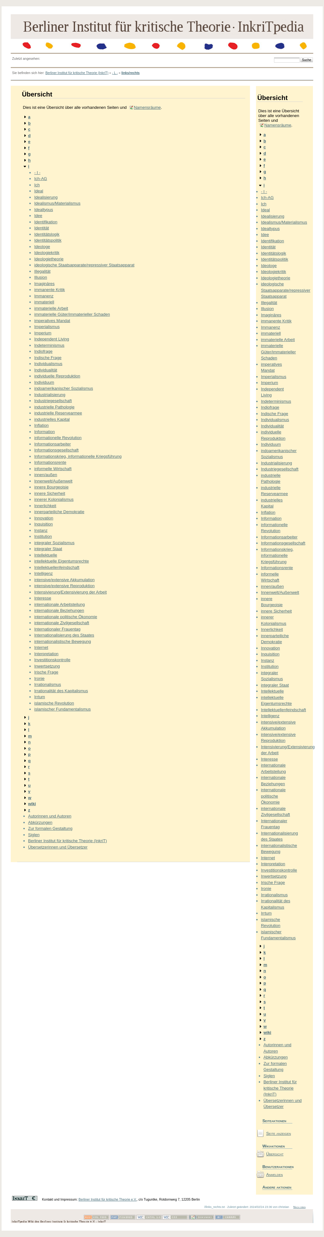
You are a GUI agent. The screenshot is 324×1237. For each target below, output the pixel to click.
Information (44, 431)
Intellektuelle (45, 555)
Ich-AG (40, 178)
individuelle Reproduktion (57, 376)
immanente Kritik (49, 289)
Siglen (34, 834)
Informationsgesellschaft (56, 450)
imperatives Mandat (52, 320)
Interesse (42, 598)
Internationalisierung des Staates (64, 635)
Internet (41, 647)
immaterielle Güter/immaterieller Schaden (72, 314)
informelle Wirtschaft (53, 468)
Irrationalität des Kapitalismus (61, 690)
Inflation (41, 425)
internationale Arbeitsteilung (59, 604)
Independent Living (51, 339)
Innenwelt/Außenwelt (53, 481)
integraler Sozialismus (54, 542)
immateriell (44, 302)
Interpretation (46, 653)
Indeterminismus (49, 345)
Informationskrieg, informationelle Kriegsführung (78, 456)
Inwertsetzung (47, 666)
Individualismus (48, 363)
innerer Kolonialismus (53, 499)
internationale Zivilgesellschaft (61, 622)
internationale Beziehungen (59, 610)
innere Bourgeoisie (51, 487)
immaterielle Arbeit (51, 308)
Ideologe (42, 246)
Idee (38, 215)
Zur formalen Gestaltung (50, 828)
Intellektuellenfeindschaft (56, 567)
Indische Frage (47, 357)
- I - (37, 172)
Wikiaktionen (273, 1146)
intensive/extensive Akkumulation (64, 579)
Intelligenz (43, 573)
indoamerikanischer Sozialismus (63, 388)
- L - (115, 73)
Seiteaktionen (274, 1120)
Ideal (38, 191)
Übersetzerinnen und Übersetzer (58, 847)
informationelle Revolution (58, 437)
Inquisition (43, 524)
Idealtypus (43, 209)
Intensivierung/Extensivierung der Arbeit (70, 592)
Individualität (45, 370)
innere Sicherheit (49, 493)
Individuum (44, 382)
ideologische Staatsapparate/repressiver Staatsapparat (84, 265)
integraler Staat (48, 548)
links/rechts (131, 73)
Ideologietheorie (49, 259)
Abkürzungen (40, 822)
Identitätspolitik (47, 240)
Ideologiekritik (46, 252)
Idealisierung (46, 197)
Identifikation (45, 222)
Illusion (40, 277)
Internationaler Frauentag (57, 629)
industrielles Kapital (52, 419)
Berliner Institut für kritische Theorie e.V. (107, 1199)
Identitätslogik (46, 234)
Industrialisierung (49, 394)
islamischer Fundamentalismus (62, 709)
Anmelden (274, 1174)
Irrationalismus (47, 684)
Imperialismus (46, 326)
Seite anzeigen (278, 1133)
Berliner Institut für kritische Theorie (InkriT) (76, 73)
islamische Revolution (54, 703)
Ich (37, 185)
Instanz (40, 530)
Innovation (43, 518)
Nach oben (299, 1207)
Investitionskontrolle (52, 659)
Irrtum (39, 696)
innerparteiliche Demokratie (59, 511)
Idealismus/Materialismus (57, 203)
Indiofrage (43, 351)
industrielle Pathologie (54, 407)
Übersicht (275, 1154)
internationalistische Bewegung (62, 641)
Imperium (42, 333)
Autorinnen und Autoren (50, 816)
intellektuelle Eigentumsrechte (61, 561)
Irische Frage (46, 672)
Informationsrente (50, 462)
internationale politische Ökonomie (65, 616)
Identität (41, 228)
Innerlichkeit (45, 505)
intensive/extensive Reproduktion (64, 585)
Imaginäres (44, 283)
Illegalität (42, 271)
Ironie (39, 678)
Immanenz (43, 296)
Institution (43, 536)
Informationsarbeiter (52, 444)
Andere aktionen (276, 1187)
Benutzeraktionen (277, 1166)
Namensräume (147, 107)
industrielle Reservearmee (58, 413)
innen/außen (45, 474)
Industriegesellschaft (53, 400)
